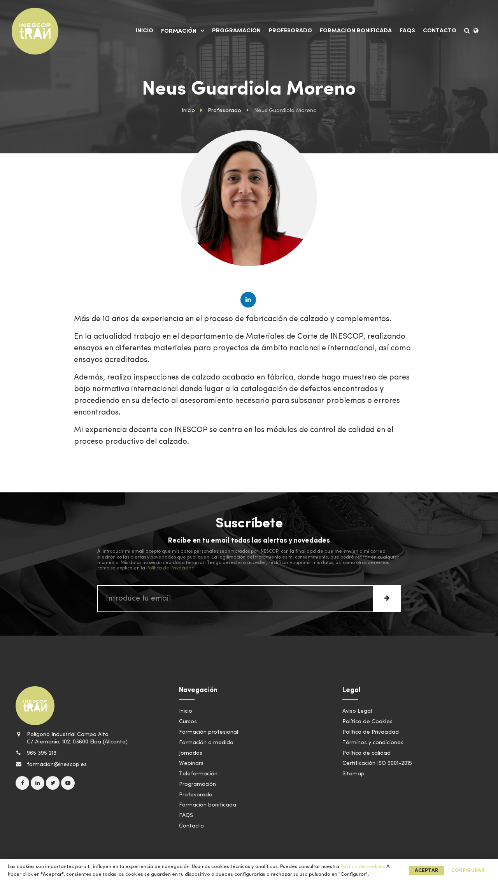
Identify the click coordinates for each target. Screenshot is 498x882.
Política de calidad (366, 753)
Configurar (467, 870)
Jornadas (190, 753)
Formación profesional (208, 732)
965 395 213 (36, 753)
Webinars (191, 763)
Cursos (188, 721)
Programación (236, 31)
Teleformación (198, 774)
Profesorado (290, 31)
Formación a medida (206, 742)
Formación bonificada (356, 31)
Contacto (439, 31)
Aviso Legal (357, 711)
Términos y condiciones (372, 742)
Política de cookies (362, 866)
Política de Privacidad (170, 568)
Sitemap (353, 774)
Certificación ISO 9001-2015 (377, 763)
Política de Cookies (367, 721)
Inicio (144, 31)
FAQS (407, 31)
